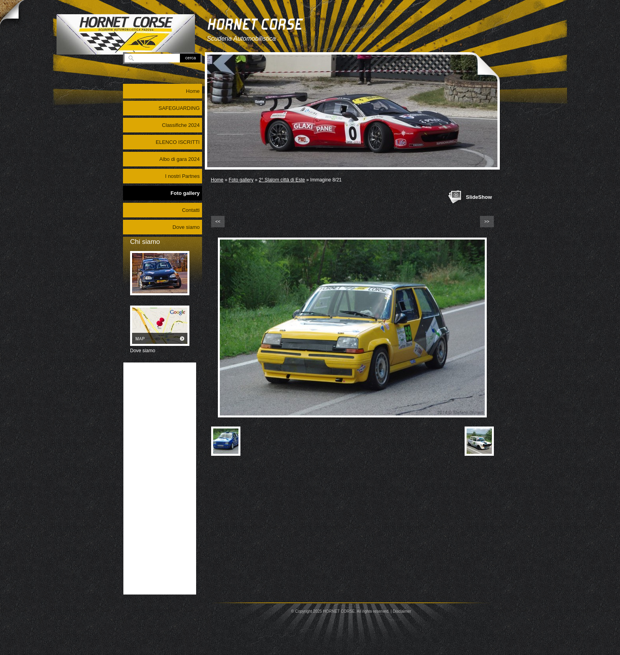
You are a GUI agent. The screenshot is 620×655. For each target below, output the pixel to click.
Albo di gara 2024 (179, 159)
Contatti (191, 210)
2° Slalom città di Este (282, 180)
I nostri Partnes (182, 176)
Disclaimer (402, 611)
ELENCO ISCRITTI (178, 142)
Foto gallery (241, 180)
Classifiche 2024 (181, 125)
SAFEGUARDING (179, 108)
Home (217, 180)
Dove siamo (186, 227)
